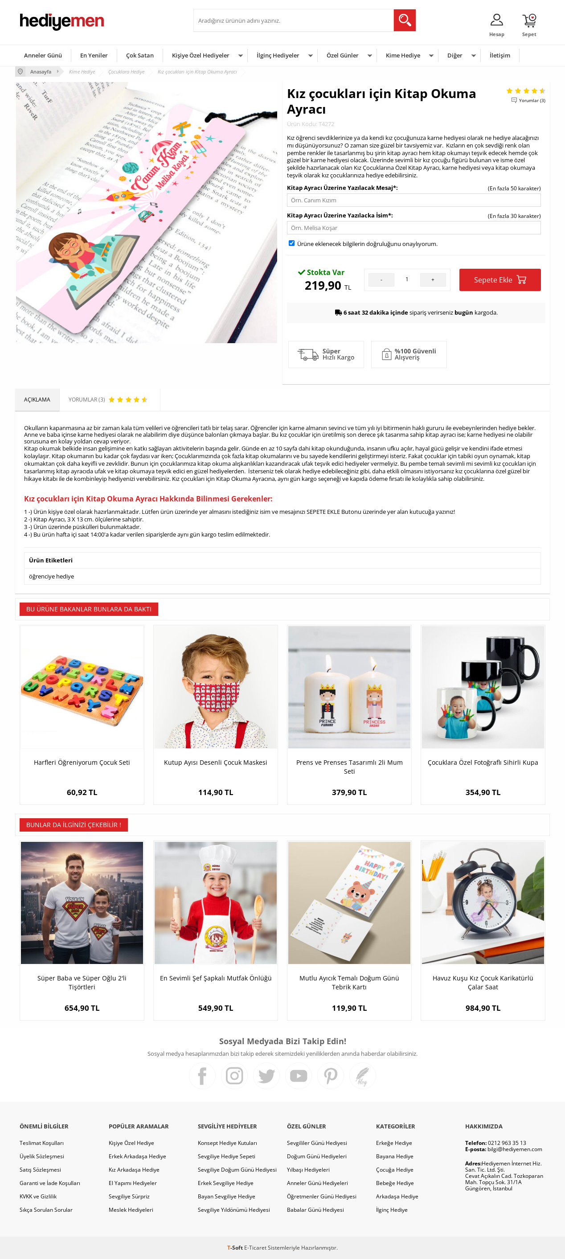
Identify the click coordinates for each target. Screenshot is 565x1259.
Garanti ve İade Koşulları (50, 1183)
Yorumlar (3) (532, 100)
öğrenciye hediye (51, 576)
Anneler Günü (43, 55)
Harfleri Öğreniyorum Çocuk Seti (82, 762)
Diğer (455, 55)
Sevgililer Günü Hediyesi (317, 1143)
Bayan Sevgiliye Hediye (226, 1196)
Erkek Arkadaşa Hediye (137, 1156)
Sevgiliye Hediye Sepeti (226, 1156)
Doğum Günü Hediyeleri (317, 1156)
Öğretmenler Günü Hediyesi (321, 1196)
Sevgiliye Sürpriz (129, 1196)
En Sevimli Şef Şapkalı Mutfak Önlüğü (216, 978)
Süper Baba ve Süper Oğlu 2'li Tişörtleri (82, 982)
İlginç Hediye (392, 1210)
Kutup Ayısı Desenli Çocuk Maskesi (215, 762)
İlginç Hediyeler (278, 55)
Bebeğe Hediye (395, 1183)
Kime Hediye (403, 55)
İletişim (500, 55)
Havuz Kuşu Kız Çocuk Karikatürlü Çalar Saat (483, 982)
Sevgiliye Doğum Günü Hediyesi (237, 1169)
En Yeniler (94, 55)
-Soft (235, 1247)
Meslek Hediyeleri (131, 1210)
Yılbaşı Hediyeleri (308, 1169)
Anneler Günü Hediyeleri (317, 1183)
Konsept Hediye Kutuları (227, 1143)
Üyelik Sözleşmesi (42, 1156)
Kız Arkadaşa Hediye (134, 1169)
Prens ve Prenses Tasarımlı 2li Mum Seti (349, 766)
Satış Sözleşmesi (40, 1169)
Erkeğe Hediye (394, 1143)
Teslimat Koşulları (42, 1143)
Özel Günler (343, 55)
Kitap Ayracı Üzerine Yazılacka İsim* (339, 215)
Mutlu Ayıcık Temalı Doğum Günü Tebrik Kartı (349, 982)
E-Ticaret (255, 1247)
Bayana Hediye (395, 1156)
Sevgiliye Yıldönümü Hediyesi (234, 1210)
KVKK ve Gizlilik (38, 1196)
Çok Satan (140, 55)
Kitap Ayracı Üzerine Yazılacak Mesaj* (341, 188)
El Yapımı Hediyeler (133, 1183)
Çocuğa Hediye (395, 1169)
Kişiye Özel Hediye (131, 1143)
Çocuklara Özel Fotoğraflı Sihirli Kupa (483, 762)
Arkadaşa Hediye (397, 1196)
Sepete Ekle (500, 280)
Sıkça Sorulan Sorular (46, 1210)
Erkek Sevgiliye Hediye (226, 1183)
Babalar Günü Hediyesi (315, 1210)
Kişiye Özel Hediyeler (200, 55)
